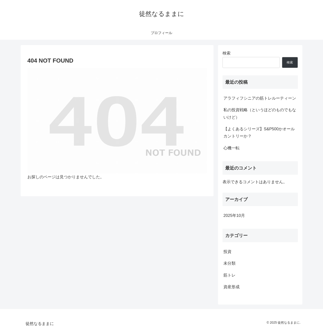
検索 (227, 53)
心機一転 (231, 148)
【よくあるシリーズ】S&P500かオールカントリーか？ (259, 132)
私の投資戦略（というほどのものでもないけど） (259, 113)
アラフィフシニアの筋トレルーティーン (259, 98)
